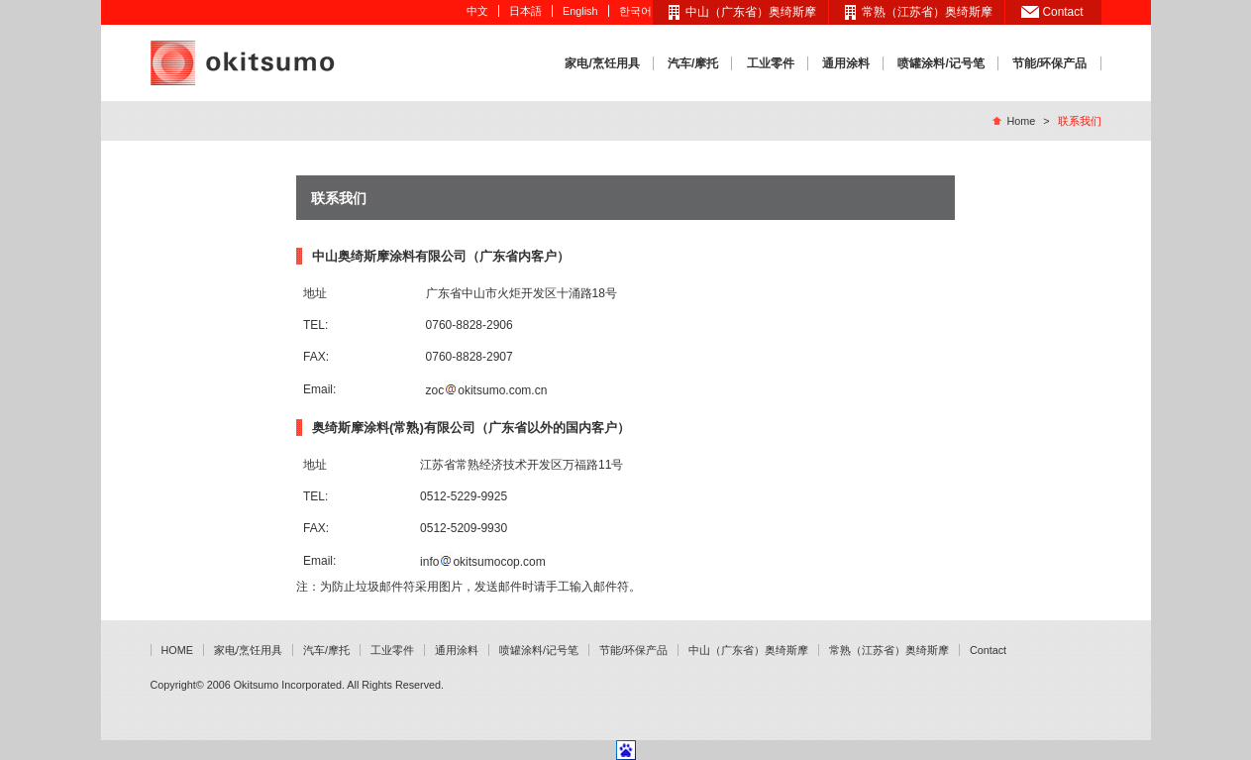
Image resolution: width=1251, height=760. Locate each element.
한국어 (635, 11)
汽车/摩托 (693, 63)
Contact (1063, 12)
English (580, 11)
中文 (477, 11)
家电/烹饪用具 (602, 63)
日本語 (525, 11)
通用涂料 (846, 63)
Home (1020, 121)
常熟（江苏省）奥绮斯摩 (927, 12)
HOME (177, 650)
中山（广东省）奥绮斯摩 (750, 12)
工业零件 (770, 63)
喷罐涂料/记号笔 (940, 63)
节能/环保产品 (1049, 63)
